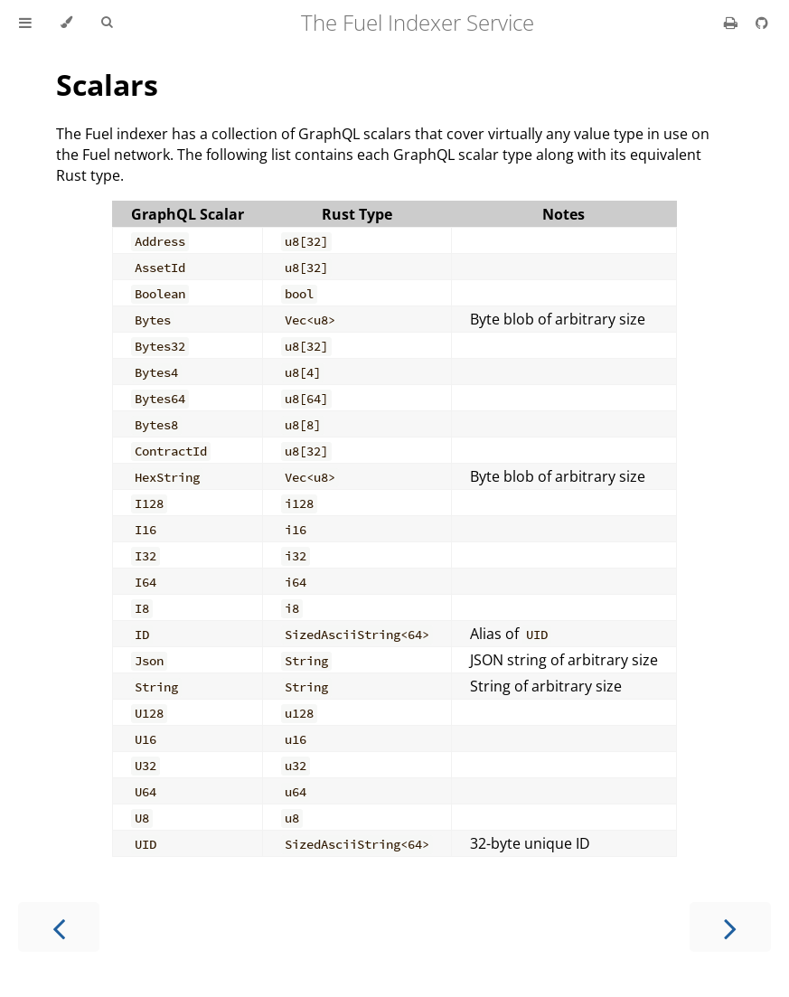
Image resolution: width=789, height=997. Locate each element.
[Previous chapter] (58, 927)
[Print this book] (732, 23)
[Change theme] (66, 22)
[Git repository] (761, 23)
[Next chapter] (730, 927)
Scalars (107, 84)
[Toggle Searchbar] (107, 22)
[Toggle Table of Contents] (25, 22)
